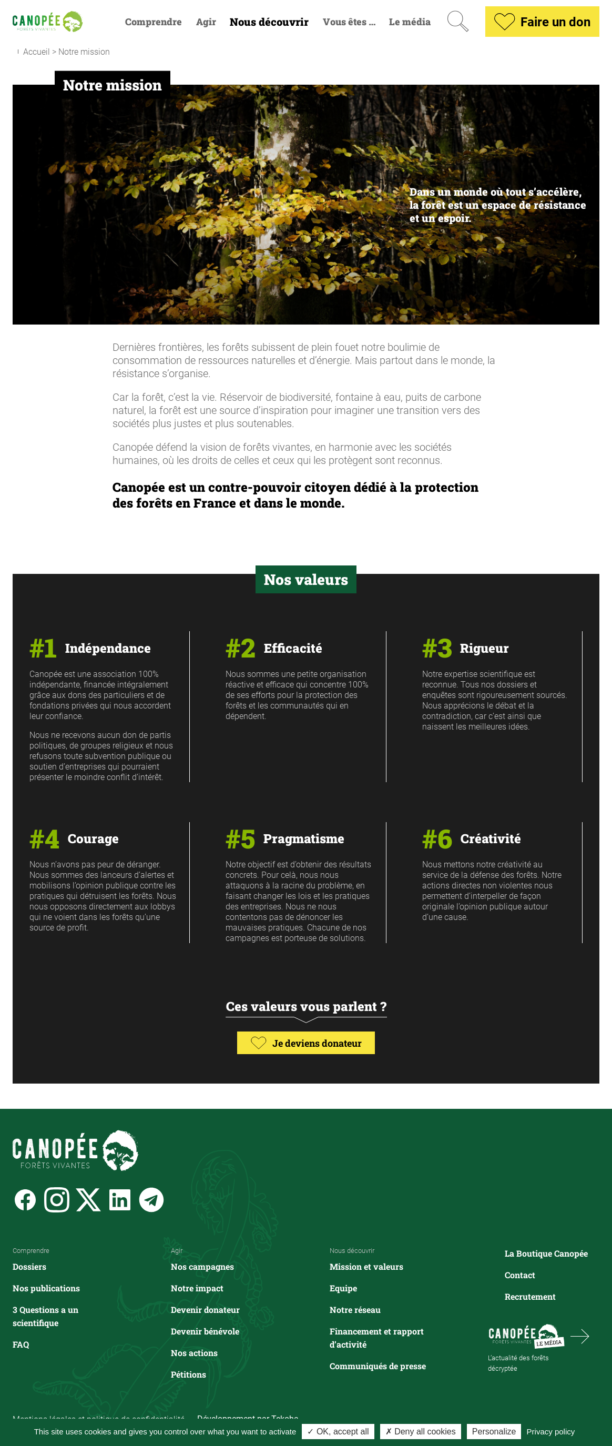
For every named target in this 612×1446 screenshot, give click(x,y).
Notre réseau (355, 1309)
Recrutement (530, 1296)
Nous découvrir (269, 21)
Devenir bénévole (205, 1331)
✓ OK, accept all (338, 1431)
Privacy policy (551, 1431)
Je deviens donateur (306, 1042)
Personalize (494, 1431)
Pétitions (188, 1374)
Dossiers (29, 1266)
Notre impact (197, 1287)
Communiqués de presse (378, 1365)
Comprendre (153, 22)
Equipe (343, 1287)
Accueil (36, 51)
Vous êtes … (349, 22)
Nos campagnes (202, 1266)
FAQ (21, 1344)
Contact (520, 1274)
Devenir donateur (205, 1309)
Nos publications (46, 1287)
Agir (206, 22)
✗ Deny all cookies (420, 1431)
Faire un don (542, 21)
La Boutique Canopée (546, 1253)
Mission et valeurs (366, 1266)
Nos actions (194, 1352)
